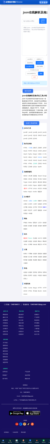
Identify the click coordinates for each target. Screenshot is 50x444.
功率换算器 (36, 257)
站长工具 (36, 334)
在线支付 (21, 331)
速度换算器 (31, 260)
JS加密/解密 (41, 148)
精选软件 (30, 441)
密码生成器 (46, 182)
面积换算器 (41, 253)
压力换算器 (31, 257)
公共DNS (40, 222)
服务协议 (5, 351)
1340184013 (26, 392)
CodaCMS (15, 432)
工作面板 (16, 441)
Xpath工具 (41, 167)
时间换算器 (27, 260)
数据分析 (27, 378)
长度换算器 (41, 257)
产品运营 (27, 371)
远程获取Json (43, 21)
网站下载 (10, 441)
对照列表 (5, 326)
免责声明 (5, 362)
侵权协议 (5, 345)
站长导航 (36, 331)
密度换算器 (46, 260)
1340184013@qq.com (27, 396)
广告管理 (36, 317)
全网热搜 (37, 441)
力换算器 (26, 263)
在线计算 (5, 331)
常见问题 (5, 354)
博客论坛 (21, 326)
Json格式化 (27, 132)
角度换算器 (36, 260)
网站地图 (23, 432)
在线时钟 (31, 272)
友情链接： (7, 432)
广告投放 (21, 328)
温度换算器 (46, 257)
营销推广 (5, 375)
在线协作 (21, 334)
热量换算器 (46, 253)
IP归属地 (36, 323)
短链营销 (36, 326)
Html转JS (36, 157)
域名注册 (21, 323)
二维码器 (36, 328)
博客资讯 (43, 441)
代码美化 (5, 323)
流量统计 (36, 314)
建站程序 (21, 314)
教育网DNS (46, 226)
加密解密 (5, 320)
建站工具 (5, 317)
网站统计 (21, 317)
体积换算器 (27, 257)
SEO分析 (21, 320)
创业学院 (27, 375)
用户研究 (5, 378)
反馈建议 (5, 348)
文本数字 (5, 328)
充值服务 (5, 359)
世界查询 (5, 334)
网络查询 (5, 314)
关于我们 (5, 342)
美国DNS (26, 229)
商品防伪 (36, 320)
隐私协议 (5, 357)
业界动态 (5, 371)
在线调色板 (36, 241)
